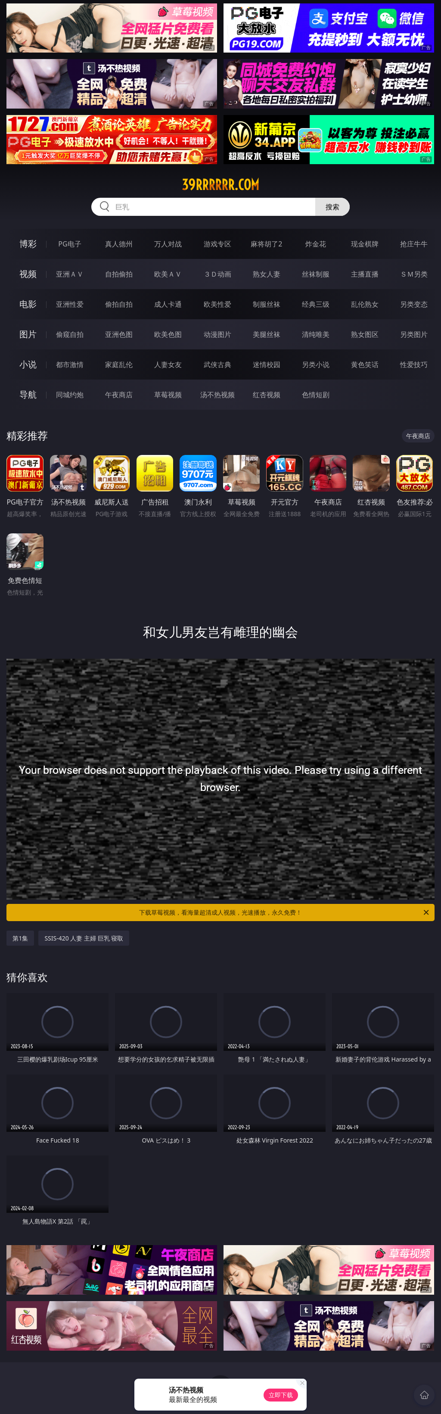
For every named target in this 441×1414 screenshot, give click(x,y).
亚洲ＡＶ (70, 274)
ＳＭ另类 (414, 274)
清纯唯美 (315, 334)
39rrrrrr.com (220, 184)
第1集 (20, 938)
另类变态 (414, 304)
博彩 (28, 243)
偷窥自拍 (70, 334)
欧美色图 (168, 334)
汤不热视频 (217, 394)
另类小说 (315, 364)
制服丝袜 (266, 304)
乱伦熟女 (365, 304)
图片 (28, 334)
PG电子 (69, 244)
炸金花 (315, 244)
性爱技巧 (414, 364)
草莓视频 (168, 394)
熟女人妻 (266, 274)
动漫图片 (217, 334)
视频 (28, 274)
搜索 (332, 207)
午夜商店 (119, 394)
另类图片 (414, 334)
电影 (28, 304)
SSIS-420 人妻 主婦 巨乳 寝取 (83, 938)
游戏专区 (217, 244)
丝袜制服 (315, 274)
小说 (28, 364)
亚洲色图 (119, 334)
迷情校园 (266, 364)
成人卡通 (168, 304)
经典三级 (315, 304)
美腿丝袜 (266, 334)
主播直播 (365, 274)
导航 (28, 394)
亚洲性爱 (70, 304)
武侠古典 (217, 364)
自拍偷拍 (119, 274)
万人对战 (168, 244)
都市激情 (70, 364)
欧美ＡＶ (168, 274)
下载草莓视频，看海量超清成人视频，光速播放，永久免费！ (284, 912)
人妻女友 (168, 364)
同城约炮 (70, 394)
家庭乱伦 (119, 364)
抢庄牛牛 (414, 244)
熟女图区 (365, 334)
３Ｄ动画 (217, 274)
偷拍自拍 (119, 304)
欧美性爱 (217, 304)
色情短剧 (315, 394)
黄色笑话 (365, 364)
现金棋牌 (365, 244)
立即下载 (281, 1395)
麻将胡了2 (266, 244)
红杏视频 (266, 394)
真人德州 (119, 244)
